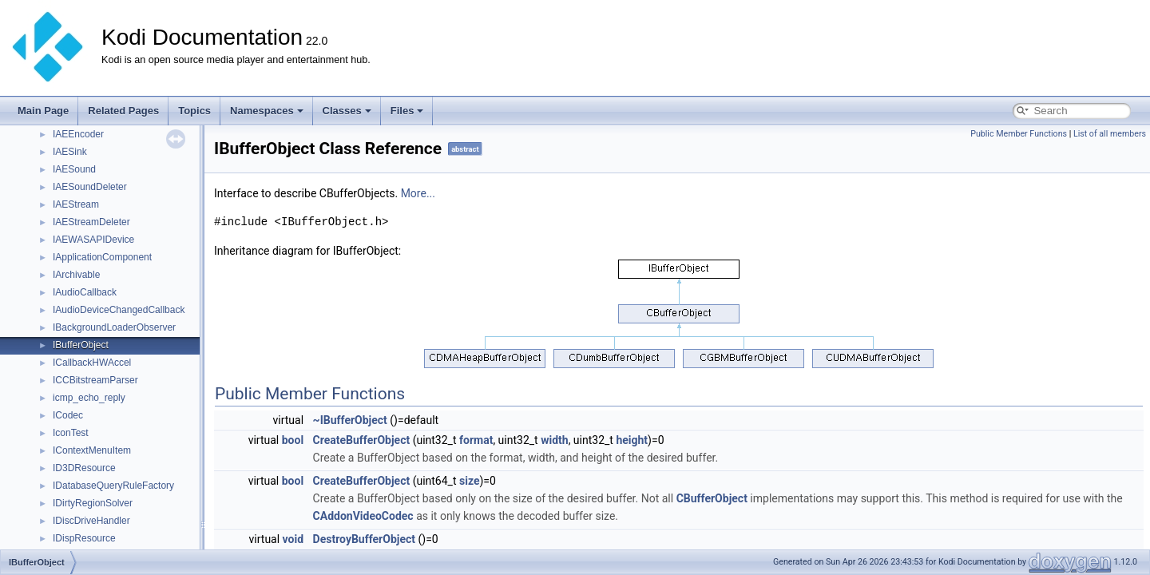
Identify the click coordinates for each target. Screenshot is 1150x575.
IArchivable (76, 274)
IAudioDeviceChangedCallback (118, 309)
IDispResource (84, 538)
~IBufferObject (350, 420)
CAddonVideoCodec (363, 516)
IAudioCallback (85, 292)
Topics (194, 111)
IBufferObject (81, 345)
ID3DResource (84, 468)
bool (292, 440)
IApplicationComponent (102, 257)
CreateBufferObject (361, 440)
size (469, 480)
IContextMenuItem (92, 450)
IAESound (74, 169)
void (293, 539)
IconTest (71, 432)
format (476, 440)
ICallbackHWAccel (92, 362)
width (554, 440)
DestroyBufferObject (364, 539)
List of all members (1109, 134)
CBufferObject (712, 498)
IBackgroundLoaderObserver (114, 327)
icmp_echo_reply (89, 397)
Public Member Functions (1018, 134)
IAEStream (76, 204)
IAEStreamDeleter (91, 222)
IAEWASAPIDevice (93, 239)
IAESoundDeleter (90, 186)
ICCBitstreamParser (95, 380)
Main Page (43, 111)
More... (418, 193)
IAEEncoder (78, 134)
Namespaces (266, 111)
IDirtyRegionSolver (93, 503)
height (632, 440)
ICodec (68, 415)
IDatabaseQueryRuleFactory (113, 485)
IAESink (70, 151)
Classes (347, 111)
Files (407, 111)
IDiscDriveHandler (91, 520)
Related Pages (123, 111)
